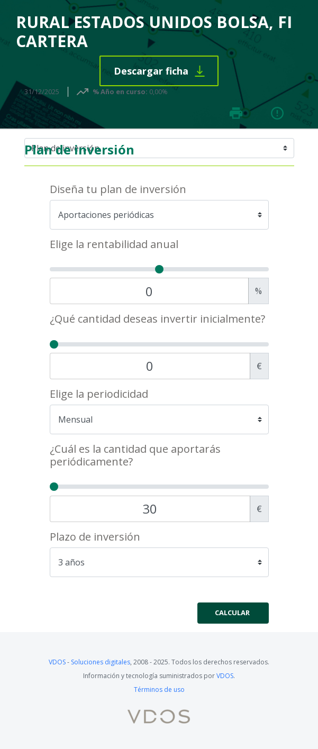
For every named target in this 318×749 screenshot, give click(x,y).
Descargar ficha (151, 71)
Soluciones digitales (100, 661)
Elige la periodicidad (99, 394)
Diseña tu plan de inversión (118, 189)
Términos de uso (159, 689)
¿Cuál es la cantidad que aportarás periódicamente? (135, 455)
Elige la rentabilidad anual (114, 244)
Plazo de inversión (95, 537)
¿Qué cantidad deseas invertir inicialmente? (157, 319)
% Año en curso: (120, 91)
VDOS (57, 661)
